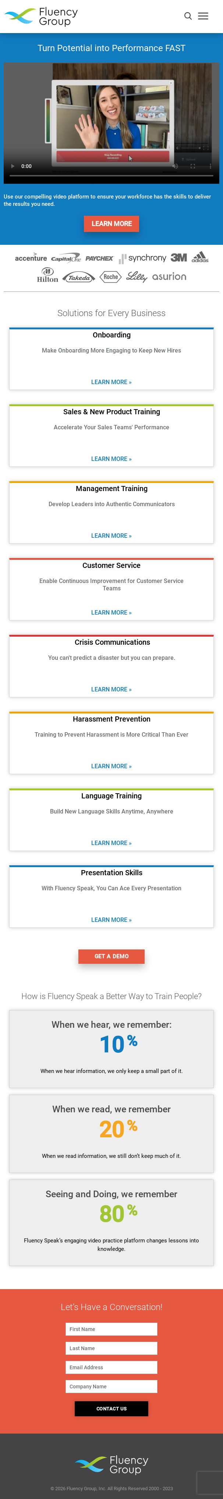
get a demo (112, 956)
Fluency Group (41, 19)
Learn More (112, 224)
